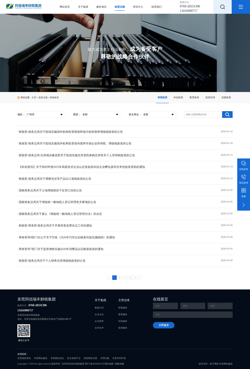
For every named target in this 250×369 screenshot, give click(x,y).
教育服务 (122, 314)
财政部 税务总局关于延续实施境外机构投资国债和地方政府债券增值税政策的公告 (70, 131)
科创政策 (178, 97)
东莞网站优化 (57, 358)
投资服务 (122, 328)
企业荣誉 (99, 321)
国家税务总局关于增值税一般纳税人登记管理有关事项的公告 (56, 202)
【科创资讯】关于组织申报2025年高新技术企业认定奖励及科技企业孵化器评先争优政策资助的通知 (81, 167)
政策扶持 (210, 97)
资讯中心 (138, 6)
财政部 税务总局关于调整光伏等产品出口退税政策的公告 (54, 178)
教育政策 (194, 97)
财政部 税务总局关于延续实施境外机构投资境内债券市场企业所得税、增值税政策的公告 (74, 143)
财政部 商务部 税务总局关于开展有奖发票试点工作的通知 (54, 225)
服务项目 (101, 6)
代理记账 (104, 358)
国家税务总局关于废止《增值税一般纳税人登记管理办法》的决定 (59, 213)
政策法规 (120, 6)
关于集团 (83, 6)
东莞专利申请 (119, 358)
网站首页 (65, 6)
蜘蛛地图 (119, 364)
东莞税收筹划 (24, 358)
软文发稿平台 (74, 358)
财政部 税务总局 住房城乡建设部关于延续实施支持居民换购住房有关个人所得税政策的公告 (76, 155)
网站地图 (108, 364)
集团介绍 (99, 308)
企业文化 (99, 314)
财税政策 (162, 97)
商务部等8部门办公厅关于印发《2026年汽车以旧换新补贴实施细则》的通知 (66, 237)
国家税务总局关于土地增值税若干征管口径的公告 (49, 190)
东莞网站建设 (40, 358)
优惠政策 (226, 97)
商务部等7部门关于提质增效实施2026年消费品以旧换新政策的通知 (60, 249)
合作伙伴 (99, 328)
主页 (34, 97)
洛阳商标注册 (90, 358)
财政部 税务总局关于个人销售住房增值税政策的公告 (51, 260)
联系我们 (156, 6)
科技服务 (122, 321)
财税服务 (122, 308)
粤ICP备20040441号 (94, 364)
